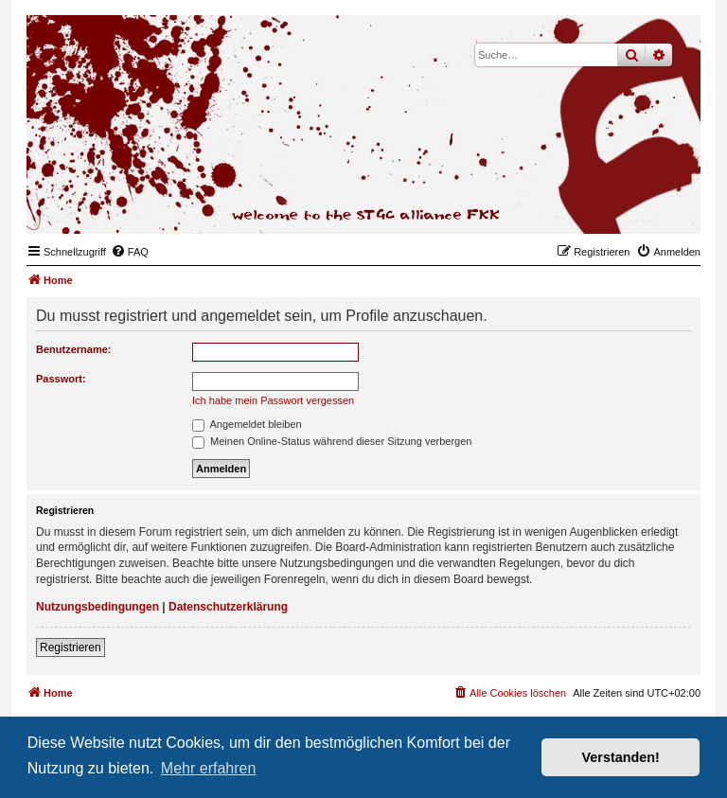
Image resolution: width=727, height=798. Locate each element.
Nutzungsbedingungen (97, 606)
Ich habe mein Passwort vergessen (273, 400)
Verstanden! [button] (621, 757)
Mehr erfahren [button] (209, 768)
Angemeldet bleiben (247, 424)
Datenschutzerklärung (228, 606)
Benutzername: (73, 349)
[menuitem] (130, 251)
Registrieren (70, 647)
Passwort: (61, 378)
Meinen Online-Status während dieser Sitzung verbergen (331, 441)
